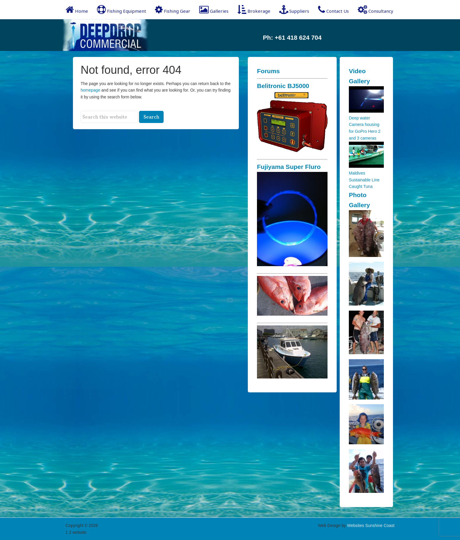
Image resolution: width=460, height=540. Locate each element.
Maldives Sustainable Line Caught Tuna (364, 180)
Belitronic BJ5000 (283, 85)
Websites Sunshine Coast (370, 525)
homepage (90, 90)
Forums (268, 71)
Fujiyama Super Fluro (289, 166)
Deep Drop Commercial (113, 35)
